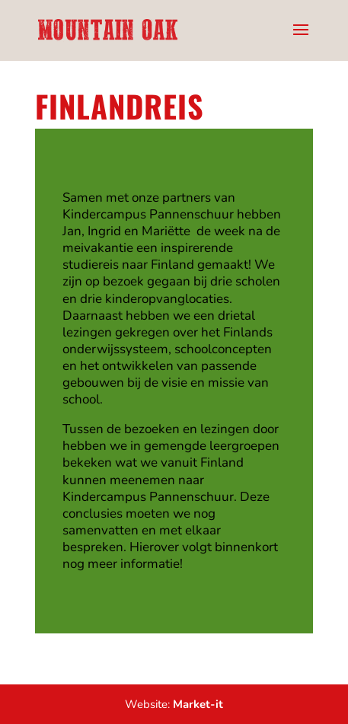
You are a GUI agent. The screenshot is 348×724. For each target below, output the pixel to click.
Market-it (198, 704)
